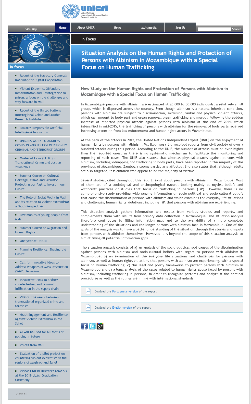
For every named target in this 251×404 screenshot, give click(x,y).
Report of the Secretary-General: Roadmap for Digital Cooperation (41, 77)
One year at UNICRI (33, 241)
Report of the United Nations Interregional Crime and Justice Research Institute (38, 114)
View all (21, 394)
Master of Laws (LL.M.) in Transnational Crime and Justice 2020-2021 (38, 162)
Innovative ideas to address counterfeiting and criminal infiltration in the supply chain (37, 284)
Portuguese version (124, 291)
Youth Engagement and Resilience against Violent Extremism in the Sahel (41, 319)
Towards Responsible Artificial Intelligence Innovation (39, 130)
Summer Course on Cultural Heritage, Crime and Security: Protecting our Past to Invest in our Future (40, 182)
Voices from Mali (32, 345)
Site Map (31, 29)
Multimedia (148, 27)
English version (122, 307)
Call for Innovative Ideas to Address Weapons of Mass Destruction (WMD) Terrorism (41, 266)
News (117, 27)
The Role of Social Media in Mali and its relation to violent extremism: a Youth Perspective (42, 201)
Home (62, 27)
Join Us (180, 27)
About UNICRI (86, 27)
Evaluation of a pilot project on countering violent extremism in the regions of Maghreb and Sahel (41, 358)
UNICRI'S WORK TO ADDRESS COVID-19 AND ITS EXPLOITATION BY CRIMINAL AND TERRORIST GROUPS (41, 145)
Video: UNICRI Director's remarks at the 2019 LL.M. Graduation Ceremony (41, 375)
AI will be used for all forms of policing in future (39, 334)
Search (236, 29)
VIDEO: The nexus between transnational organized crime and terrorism (39, 301)
